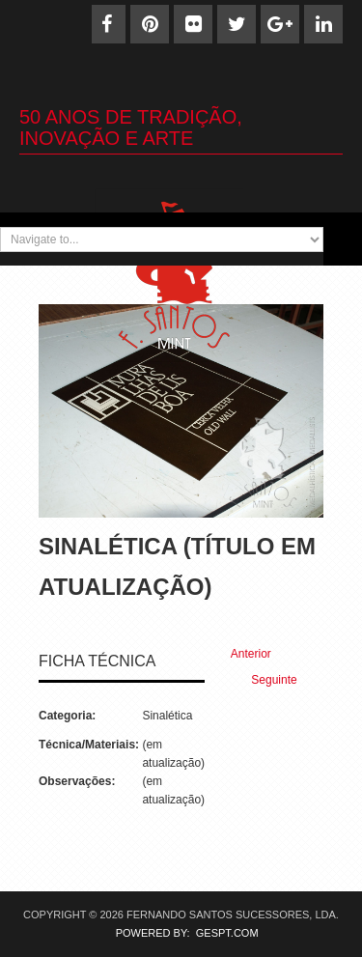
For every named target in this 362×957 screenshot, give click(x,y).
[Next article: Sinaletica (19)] (282, 680)
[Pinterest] (149, 24)
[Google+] (280, 24)
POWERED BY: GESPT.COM (180, 933)
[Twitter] (236, 24)
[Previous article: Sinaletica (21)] (243, 654)
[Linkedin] (323, 24)
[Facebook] (106, 24)
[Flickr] (193, 24)
